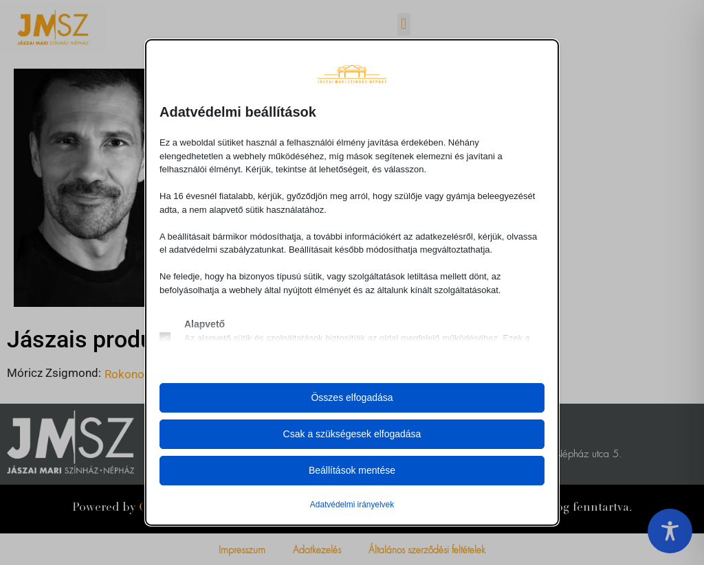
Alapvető (204, 324)
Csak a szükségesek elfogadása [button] (352, 433)
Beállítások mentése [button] (352, 470)
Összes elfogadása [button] (352, 397)
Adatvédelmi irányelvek (352, 504)
